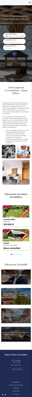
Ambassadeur (16, 388)
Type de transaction (11, 34)
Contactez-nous (17, 365)
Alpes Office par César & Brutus (16, 385)
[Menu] (30, 2)
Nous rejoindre (16, 394)
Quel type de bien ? (10, 46)
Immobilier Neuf (16, 391)
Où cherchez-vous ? (11, 39)
